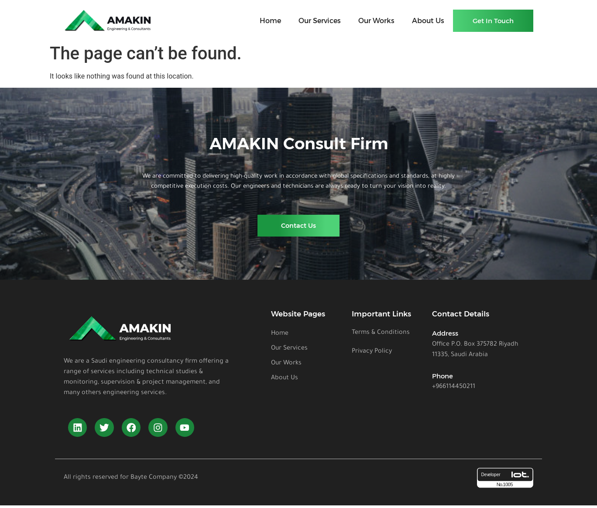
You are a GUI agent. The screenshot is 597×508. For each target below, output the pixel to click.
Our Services (319, 21)
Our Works (376, 21)
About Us (428, 21)
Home (270, 21)
